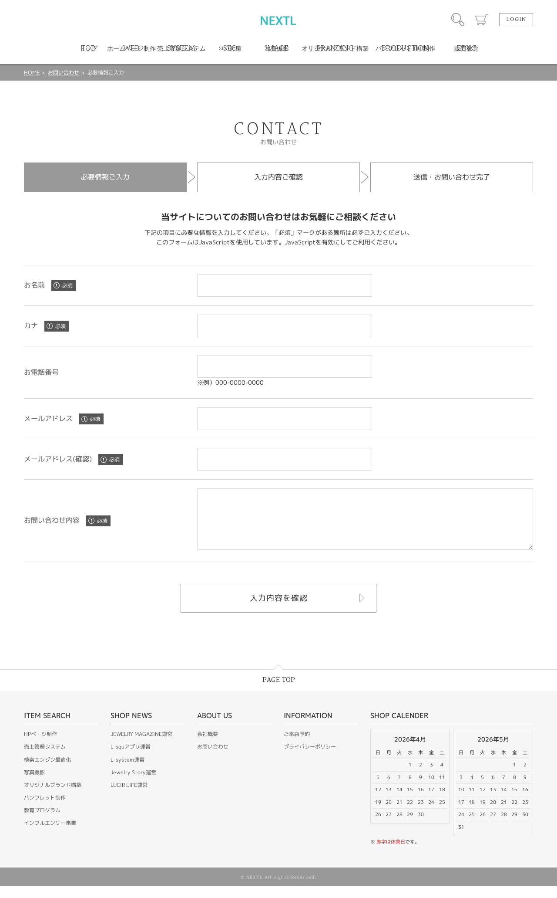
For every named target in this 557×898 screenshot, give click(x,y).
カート (481, 19)
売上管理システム (45, 758)
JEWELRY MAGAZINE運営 (141, 745)
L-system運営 (127, 771)
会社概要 (207, 745)
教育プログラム (42, 822)
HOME (32, 72)
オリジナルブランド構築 (52, 796)
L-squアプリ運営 (131, 758)
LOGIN (516, 19)
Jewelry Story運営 (133, 784)
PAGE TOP (278, 691)
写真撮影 (34, 784)
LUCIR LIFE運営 (129, 796)
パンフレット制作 (45, 809)
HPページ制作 (40, 745)
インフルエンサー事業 (50, 834)
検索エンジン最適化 (47, 771)
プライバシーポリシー (310, 758)
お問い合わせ (63, 72)
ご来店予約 (297, 745)
